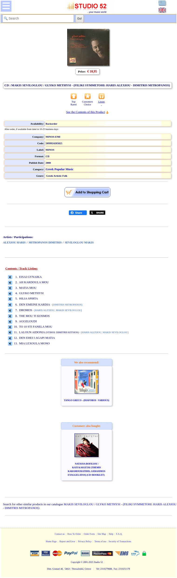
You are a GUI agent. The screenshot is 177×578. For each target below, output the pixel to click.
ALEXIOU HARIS (14, 242)
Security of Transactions (120, 541)
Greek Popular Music (59, 169)
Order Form (89, 534)
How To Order (74, 534)
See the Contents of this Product (85, 112)
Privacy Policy (85, 541)
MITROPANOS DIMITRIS (45, 242)
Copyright (75, 562)
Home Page (51, 541)
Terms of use (100, 541)
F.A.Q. (119, 534)
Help (111, 534)
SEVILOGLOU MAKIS (79, 242)
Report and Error (67, 541)
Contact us (60, 534)
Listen (101, 103)
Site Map (101, 534)
